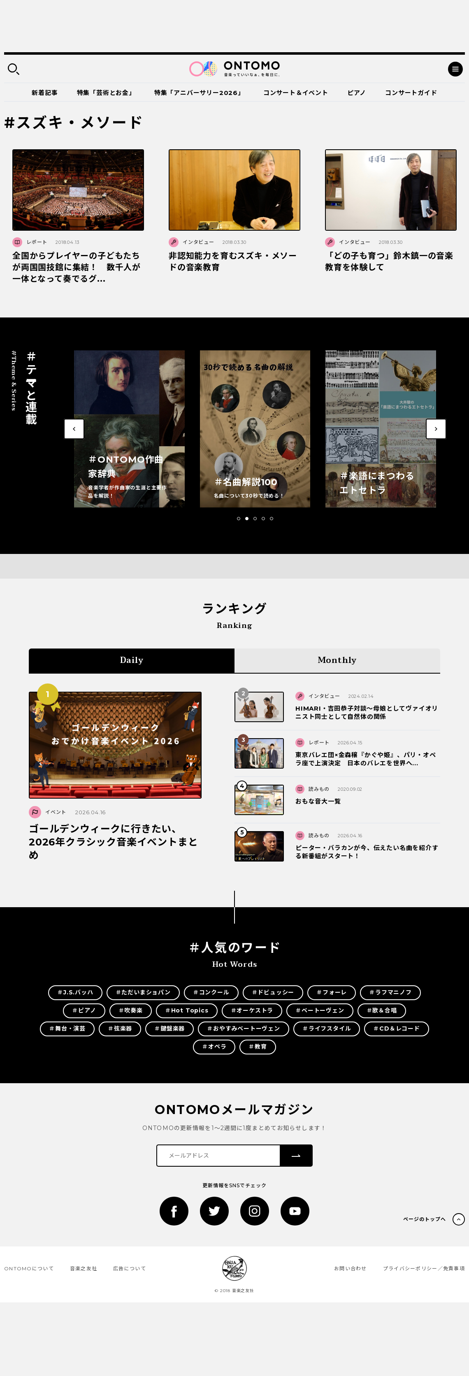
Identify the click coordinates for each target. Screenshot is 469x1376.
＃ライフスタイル (326, 1028)
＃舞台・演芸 (67, 1028)
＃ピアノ (84, 1010)
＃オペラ (214, 1046)
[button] (238, 518)
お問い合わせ (350, 1268)
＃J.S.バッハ (75, 992)
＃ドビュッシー (273, 992)
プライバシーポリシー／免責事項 (424, 1268)
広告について (129, 1268)
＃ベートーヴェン (319, 1010)
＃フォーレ (331, 992)
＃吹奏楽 (130, 1010)
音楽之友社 (83, 1268)
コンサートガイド (411, 93)
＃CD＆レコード (396, 1028)
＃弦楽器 (120, 1028)
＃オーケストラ (252, 1010)
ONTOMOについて (29, 1268)
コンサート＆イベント (295, 93)
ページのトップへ (424, 1219)
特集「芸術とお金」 (106, 93)
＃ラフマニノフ (390, 992)
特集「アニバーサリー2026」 (199, 93)
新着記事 (45, 93)
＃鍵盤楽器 (169, 1028)
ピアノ (356, 93)
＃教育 (257, 1046)
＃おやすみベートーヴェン (243, 1028)
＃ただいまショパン (143, 992)
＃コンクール (211, 992)
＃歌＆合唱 (382, 1010)
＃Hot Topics (187, 1010)
